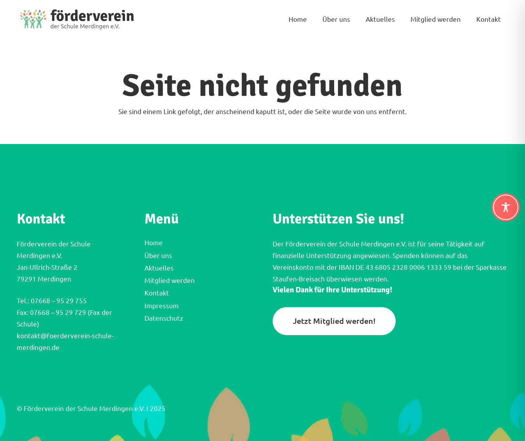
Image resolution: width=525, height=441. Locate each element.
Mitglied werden (169, 280)
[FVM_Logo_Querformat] (77, 19)
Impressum (161, 305)
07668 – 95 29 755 (58, 300)
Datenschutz (163, 318)
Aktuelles (159, 268)
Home (153, 242)
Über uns (158, 255)
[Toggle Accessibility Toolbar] (505, 207)
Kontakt (156, 293)
